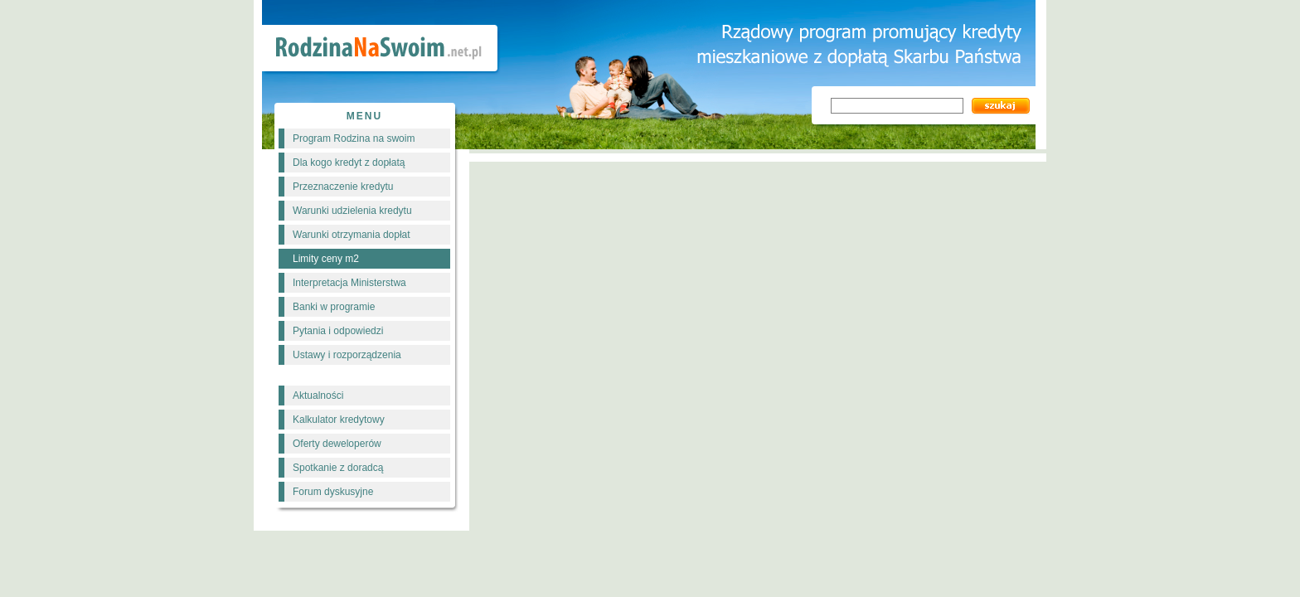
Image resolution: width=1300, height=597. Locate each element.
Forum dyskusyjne (333, 492)
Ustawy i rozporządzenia (347, 355)
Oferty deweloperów (337, 443)
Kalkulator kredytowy (339, 419)
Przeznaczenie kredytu (343, 186)
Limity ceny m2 (326, 259)
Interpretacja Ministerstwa (349, 283)
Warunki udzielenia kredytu (352, 210)
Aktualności (318, 395)
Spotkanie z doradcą (338, 467)
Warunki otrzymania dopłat (351, 234)
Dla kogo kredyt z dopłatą (349, 162)
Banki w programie (334, 307)
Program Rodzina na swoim (354, 138)
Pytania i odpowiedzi (338, 331)
